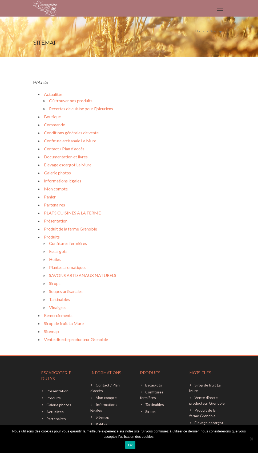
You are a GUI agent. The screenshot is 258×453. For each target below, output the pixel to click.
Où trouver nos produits (70, 100)
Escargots (58, 251)
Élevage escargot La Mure (67, 164)
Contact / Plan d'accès (64, 148)
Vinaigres (57, 307)
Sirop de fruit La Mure (64, 323)
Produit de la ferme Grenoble (70, 228)
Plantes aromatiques (67, 267)
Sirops (55, 283)
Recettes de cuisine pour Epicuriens (81, 108)
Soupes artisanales (66, 291)
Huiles (55, 259)
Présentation (55, 220)
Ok (130, 445)
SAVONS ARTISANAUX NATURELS (82, 275)
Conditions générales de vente (71, 132)
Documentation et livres (66, 156)
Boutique (52, 116)
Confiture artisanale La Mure (70, 140)
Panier (50, 196)
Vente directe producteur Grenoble (76, 339)
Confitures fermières (68, 243)
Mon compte (56, 188)
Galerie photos (57, 172)
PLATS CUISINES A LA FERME (72, 212)
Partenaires (54, 204)
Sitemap (51, 331)
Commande (54, 124)
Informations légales (62, 180)
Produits (52, 236)
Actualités (53, 94)
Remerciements (58, 315)
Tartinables (59, 299)
